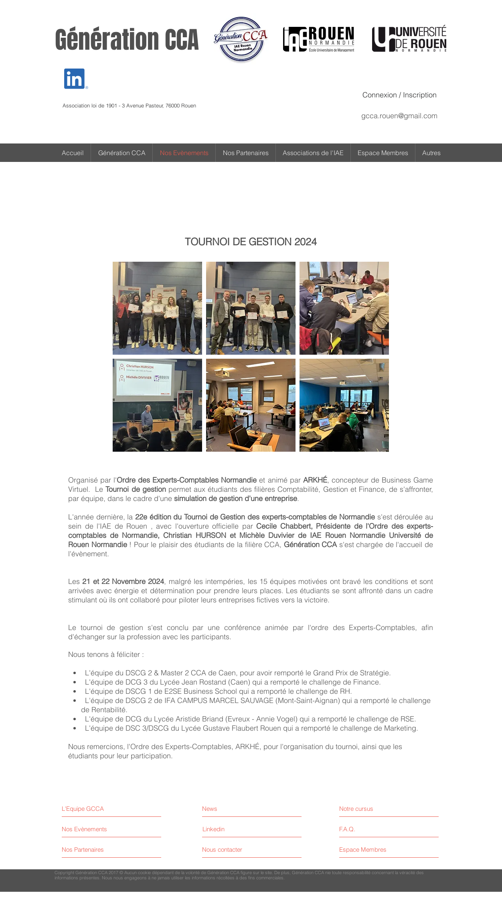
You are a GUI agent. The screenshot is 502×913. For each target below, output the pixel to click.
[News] (237, 808)
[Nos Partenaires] (92, 849)
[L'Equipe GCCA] (96, 808)
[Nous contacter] (232, 849)
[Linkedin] (213, 829)
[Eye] (76, 79)
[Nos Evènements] (92, 829)
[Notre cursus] (374, 808)
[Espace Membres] (374, 849)
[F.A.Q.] (374, 829)
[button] (431, 152)
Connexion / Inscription (399, 94)
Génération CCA (127, 40)
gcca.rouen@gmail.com (399, 115)
